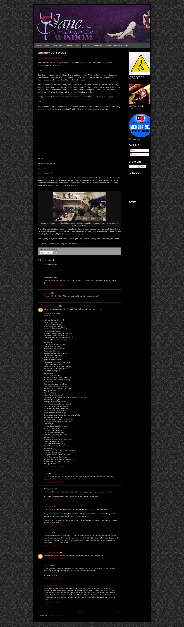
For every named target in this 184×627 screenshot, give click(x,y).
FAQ (78, 45)
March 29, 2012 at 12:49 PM (54, 482)
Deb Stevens (48, 506)
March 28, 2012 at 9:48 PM (53, 286)
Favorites (98, 45)
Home (38, 45)
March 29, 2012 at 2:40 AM (53, 467)
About (47, 45)
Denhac (44, 168)
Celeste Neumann (50, 306)
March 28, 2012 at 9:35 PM (53, 271)
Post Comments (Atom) (56, 615)
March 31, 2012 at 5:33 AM (53, 558)
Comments (135, 154)
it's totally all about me (51, 249)
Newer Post (42, 611)
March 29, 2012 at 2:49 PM (53, 526)
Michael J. (47, 533)
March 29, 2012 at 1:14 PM (53, 499)
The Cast (58, 45)
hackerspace (58, 178)
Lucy (46, 474)
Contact (86, 45)
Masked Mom (49, 585)
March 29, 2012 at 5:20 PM (53, 545)
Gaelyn (46, 293)
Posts (133, 150)
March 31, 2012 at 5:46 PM (53, 578)
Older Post (117, 611)
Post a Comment (47, 607)
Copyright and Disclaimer (117, 45)
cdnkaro (47, 566)
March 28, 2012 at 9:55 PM (53, 299)
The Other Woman (50, 57)
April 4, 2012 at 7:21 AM (52, 602)
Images (69, 45)
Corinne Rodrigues (51, 552)
